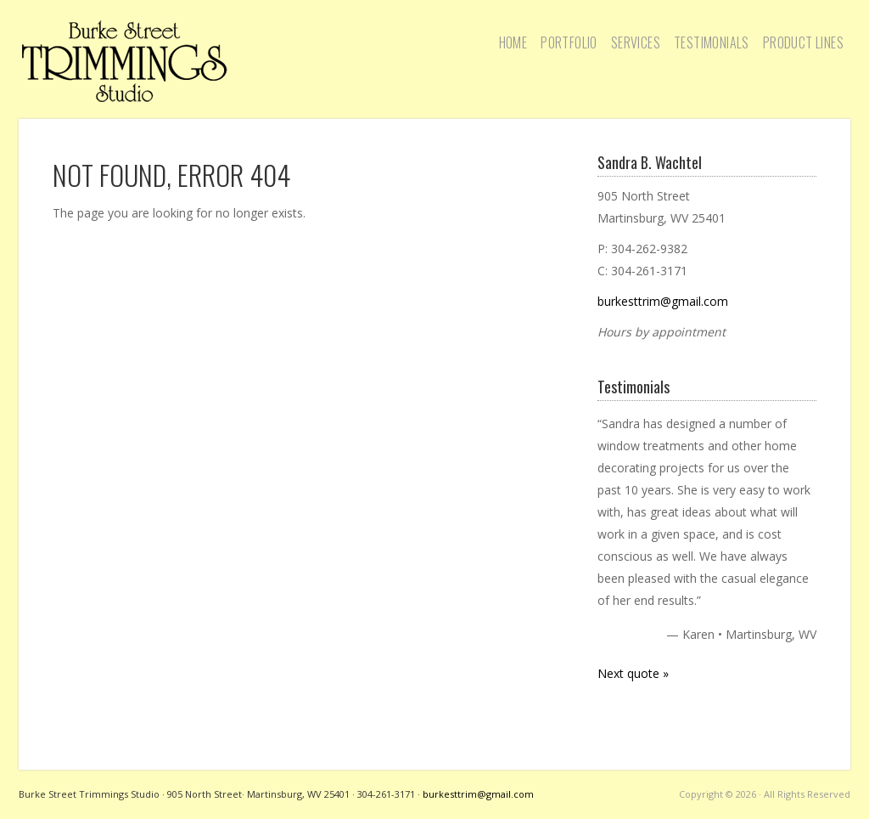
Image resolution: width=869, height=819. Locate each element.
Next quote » (633, 673)
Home (513, 42)
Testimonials (711, 42)
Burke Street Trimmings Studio (125, 61)
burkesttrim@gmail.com (662, 301)
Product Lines (803, 42)
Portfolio (569, 42)
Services (635, 42)
